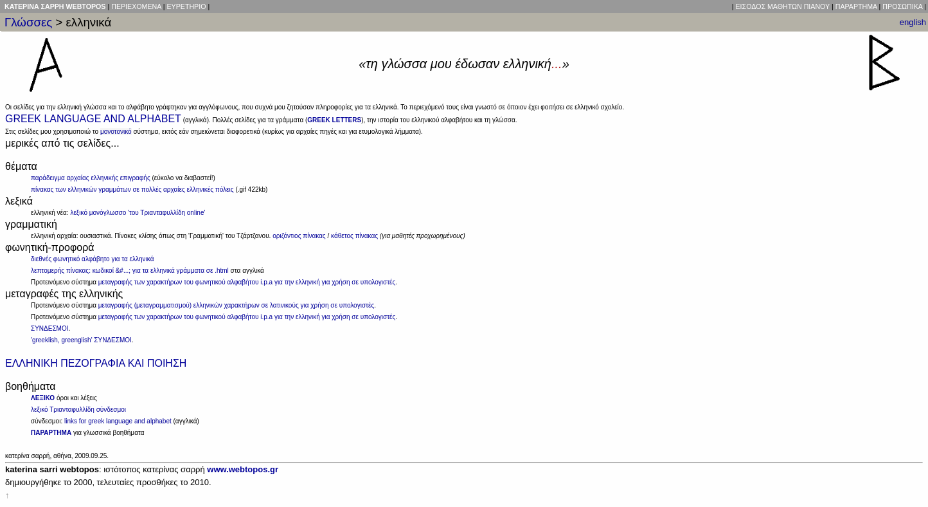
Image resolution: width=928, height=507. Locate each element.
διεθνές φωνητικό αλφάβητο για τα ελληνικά (92, 259)
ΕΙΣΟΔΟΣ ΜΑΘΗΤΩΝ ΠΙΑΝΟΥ (783, 6)
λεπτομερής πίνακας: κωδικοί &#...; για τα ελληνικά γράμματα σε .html (130, 270)
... (556, 64)
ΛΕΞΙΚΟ (43, 397)
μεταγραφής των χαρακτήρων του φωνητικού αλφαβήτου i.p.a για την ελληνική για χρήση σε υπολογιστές (247, 282)
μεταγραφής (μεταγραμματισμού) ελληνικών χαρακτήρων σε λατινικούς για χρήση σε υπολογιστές (236, 305)
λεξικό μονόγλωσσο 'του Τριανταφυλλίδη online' (137, 212)
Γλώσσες (28, 22)
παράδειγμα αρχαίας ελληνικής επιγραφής (90, 177)
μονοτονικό (116, 131)
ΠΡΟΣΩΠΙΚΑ (902, 6)
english (913, 22)
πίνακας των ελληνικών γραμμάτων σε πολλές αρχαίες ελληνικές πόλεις (132, 189)
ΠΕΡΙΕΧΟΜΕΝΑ (136, 6)
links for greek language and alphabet (118, 421)
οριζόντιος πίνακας (299, 235)
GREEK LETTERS (334, 120)
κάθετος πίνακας (354, 235)
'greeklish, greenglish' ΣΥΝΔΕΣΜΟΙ (81, 340)
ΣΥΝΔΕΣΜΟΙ (50, 328)
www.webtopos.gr (242, 469)
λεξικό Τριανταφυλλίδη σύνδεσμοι (78, 409)
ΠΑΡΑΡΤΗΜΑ (856, 6)
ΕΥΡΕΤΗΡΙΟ (186, 6)
